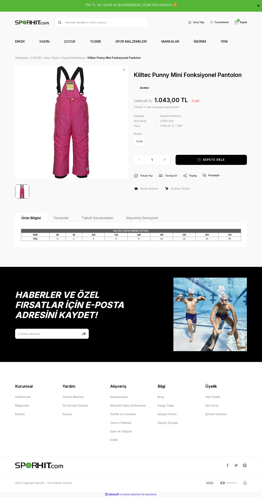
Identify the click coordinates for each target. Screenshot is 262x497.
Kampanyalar (119, 397)
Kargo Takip (166, 405)
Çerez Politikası (120, 423)
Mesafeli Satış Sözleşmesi (128, 405)
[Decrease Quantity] (139, 160)
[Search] (101, 22)
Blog (161, 397)
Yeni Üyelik (212, 397)
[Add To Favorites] (124, 70)
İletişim (20, 414)
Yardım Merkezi (73, 397)
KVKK (114, 440)
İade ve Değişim (121, 431)
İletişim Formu (167, 414)
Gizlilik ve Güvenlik (123, 414)
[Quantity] (152, 160)
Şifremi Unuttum (216, 414)
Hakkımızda (23, 397)
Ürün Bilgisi (31, 218)
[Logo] (32, 22)
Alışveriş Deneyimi (142, 218)
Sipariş (67, 414)
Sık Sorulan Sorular (75, 405)
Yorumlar (61, 218)
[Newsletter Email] (52, 334)
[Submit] (84, 334)
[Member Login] (196, 22)
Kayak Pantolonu (170, 115)
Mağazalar (22, 405)
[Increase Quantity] (165, 160)
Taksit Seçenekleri (98, 218)
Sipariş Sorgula (168, 423)
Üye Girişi (211, 405)
